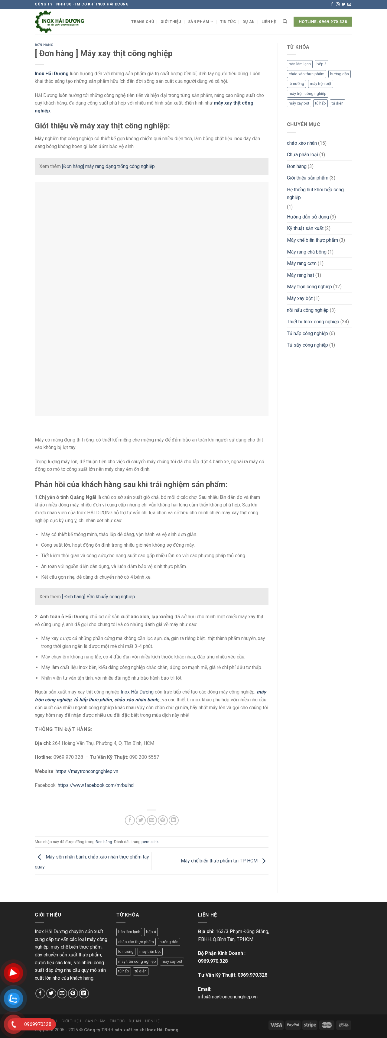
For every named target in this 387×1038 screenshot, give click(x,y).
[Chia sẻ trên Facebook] (130, 820)
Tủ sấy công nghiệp (307, 345)
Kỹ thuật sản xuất (305, 228)
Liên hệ (269, 21)
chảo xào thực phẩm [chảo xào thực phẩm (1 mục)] (306, 74)
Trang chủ (142, 21)
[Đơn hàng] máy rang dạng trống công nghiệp (108, 166)
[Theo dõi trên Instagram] (338, 4)
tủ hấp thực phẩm (93, 700)
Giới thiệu (171, 21)
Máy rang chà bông (307, 252)
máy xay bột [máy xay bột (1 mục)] (299, 103)
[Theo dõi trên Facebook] (332, 4)
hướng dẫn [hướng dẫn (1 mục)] (339, 74)
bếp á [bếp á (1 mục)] (322, 64)
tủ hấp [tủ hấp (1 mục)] (320, 103)
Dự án (248, 21)
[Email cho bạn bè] (152, 820)
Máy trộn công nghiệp (309, 286)
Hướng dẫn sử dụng (308, 217)
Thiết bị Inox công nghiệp (313, 322)
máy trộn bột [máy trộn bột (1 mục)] (320, 83)
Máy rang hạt (300, 275)
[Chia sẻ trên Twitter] (141, 820)
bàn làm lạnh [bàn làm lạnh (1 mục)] (300, 64)
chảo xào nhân (302, 143)
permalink (149, 841)
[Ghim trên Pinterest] (163, 820)
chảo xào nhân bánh (136, 700)
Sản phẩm (200, 21)
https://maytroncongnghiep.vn (86, 771)
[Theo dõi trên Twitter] (343, 4)
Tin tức (228, 21)
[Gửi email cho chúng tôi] (349, 4)
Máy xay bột (300, 298)
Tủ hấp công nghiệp (307, 333)
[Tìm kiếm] (285, 21)
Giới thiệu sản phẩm (307, 178)
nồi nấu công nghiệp (308, 310)
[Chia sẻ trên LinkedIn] (174, 820)
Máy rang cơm (302, 263)
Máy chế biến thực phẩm (312, 240)
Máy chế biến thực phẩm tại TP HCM (224, 861)
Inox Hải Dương (52, 73)
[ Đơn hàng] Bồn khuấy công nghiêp (98, 597)
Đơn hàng (44, 45)
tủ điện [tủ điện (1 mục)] (337, 103)
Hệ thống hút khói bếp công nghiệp (315, 193)
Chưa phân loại (302, 154)
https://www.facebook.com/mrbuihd (96, 785)
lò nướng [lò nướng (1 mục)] (296, 83)
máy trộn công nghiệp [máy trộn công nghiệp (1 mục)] (308, 93)
